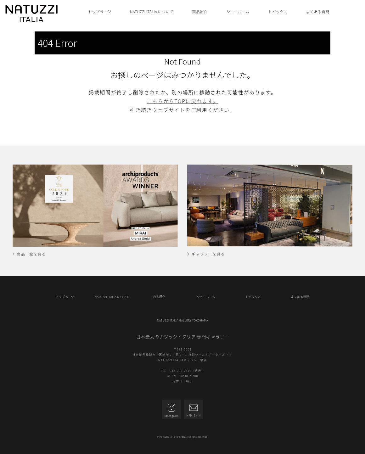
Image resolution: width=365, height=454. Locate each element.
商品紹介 (200, 11)
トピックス (277, 11)
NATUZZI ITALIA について (151, 11)
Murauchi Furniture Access (173, 436)
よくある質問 (317, 11)
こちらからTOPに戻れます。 (182, 101)
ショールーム (237, 11)
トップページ (99, 11)
